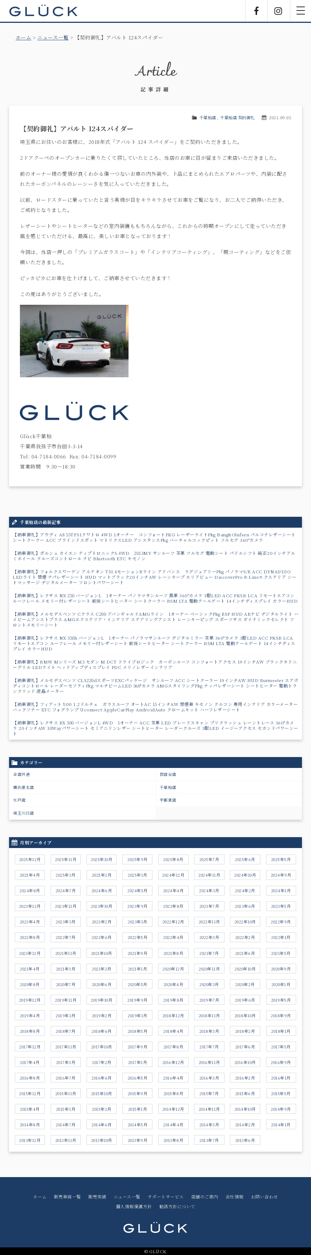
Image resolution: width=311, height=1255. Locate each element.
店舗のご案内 (204, 1196)
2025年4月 (30, 875)
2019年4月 (30, 1015)
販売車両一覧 (67, 1196)
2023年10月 (101, 906)
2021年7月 (209, 953)
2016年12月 (173, 1062)
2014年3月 (209, 1124)
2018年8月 (30, 1031)
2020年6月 (102, 984)
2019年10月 (101, 1000)
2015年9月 (138, 1093)
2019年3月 (66, 1015)
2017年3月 (66, 1062)
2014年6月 (102, 1124)
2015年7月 (209, 1093)
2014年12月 (173, 1109)
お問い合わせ (264, 1196)
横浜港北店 (23, 787)
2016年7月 (66, 1078)
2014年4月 (173, 1124)
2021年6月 (245, 953)
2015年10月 (101, 1093)
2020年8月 (30, 984)
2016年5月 (138, 1078)
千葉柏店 (207, 117)
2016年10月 (245, 1062)
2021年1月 (137, 969)
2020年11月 (209, 969)
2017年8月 (174, 1047)
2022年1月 (281, 937)
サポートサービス (166, 1196)
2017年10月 (101, 1047)
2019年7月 (209, 1000)
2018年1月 (281, 1031)
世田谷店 (168, 774)
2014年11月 (209, 1109)
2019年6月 (245, 1000)
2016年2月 (245, 1078)
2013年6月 (245, 1140)
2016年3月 (209, 1078)
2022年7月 (66, 937)
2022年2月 (245, 937)
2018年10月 (245, 1015)
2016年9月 (281, 1062)
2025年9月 (137, 859)
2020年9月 (281, 969)
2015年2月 (102, 1109)
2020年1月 (281, 984)
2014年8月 (30, 1124)
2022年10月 (245, 921)
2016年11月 (209, 1062)
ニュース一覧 (52, 37)
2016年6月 (102, 1078)
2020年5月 (137, 984)
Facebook (256, 11)
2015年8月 (174, 1093)
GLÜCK (43, 11)
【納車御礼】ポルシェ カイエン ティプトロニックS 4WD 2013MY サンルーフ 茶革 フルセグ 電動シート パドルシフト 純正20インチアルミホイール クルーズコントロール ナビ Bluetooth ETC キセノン (154, 555)
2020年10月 (245, 969)
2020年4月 (174, 984)
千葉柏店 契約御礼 (237, 117)
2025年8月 (173, 859)
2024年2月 (245, 890)
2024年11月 (209, 875)
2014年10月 (245, 1109)
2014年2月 (245, 1124)
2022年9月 (281, 921)
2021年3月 (66, 969)
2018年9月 (281, 1015)
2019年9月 (137, 1000)
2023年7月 (209, 906)
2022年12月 (173, 921)
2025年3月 (66, 875)
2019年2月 (102, 1015)
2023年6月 (245, 906)
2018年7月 (66, 1031)
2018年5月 (138, 1031)
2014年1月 (281, 1124)
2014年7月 (66, 1124)
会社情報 (235, 1196)
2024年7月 (66, 890)
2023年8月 (173, 906)
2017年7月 (209, 1047)
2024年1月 (281, 890)
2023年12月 (30, 906)
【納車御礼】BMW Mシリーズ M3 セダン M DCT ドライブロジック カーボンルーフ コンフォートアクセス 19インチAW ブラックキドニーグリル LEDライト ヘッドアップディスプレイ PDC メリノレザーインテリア (155, 664)
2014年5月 (138, 1124)
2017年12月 (30, 1047)
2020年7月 (66, 984)
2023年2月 (102, 921)
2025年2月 (102, 875)
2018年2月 (245, 1031)
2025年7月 (209, 859)
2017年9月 (138, 1047)
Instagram (278, 11)
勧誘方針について (177, 1206)
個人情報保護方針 (134, 1206)
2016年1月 (281, 1078)
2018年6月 (102, 1031)
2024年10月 (245, 875)
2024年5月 (137, 890)
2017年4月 (30, 1062)
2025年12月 (30, 859)
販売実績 (97, 1196)
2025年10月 (101, 859)
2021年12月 (30, 953)
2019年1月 (137, 1015)
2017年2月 (102, 1062)
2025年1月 (137, 875)
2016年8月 (30, 1078)
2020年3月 (209, 984)
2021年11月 (65, 953)
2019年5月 (281, 1000)
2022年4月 (173, 937)
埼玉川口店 (23, 813)
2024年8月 (30, 890)
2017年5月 (281, 1047)
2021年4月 (30, 969)
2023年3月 (66, 921)
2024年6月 (102, 890)
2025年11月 (65, 859)
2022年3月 (209, 937)
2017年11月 (65, 1047)
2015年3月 (66, 1109)
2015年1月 (137, 1109)
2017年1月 (137, 1062)
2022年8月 (30, 937)
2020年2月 (245, 984)
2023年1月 (137, 921)
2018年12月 (173, 1015)
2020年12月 (173, 969)
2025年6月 (245, 859)
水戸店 (19, 800)
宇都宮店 (168, 800)
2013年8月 (174, 1140)
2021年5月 (281, 953)
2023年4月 (30, 921)
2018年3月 (209, 1031)
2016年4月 (173, 1078)
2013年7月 (209, 1140)
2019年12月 (30, 1000)
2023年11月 (65, 906)
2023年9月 (137, 906)
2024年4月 (173, 890)
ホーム (23, 37)
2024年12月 (173, 875)
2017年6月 (245, 1047)
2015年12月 (30, 1093)
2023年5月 (281, 906)
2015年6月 (245, 1093)
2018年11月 (209, 1015)
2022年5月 (138, 937)
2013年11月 (65, 1140)
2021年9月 (138, 953)
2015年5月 (281, 1093)
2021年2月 (102, 969)
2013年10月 (101, 1140)
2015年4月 (30, 1109)
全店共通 (21, 774)
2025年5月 (281, 859)
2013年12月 (30, 1140)
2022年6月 (102, 937)
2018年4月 (173, 1031)
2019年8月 (173, 1000)
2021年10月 (101, 953)
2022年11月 (209, 921)
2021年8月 (174, 953)
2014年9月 (281, 1109)
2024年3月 (209, 890)
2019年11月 (65, 1000)
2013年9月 (138, 1140)
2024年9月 (281, 875)
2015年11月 (65, 1093)
